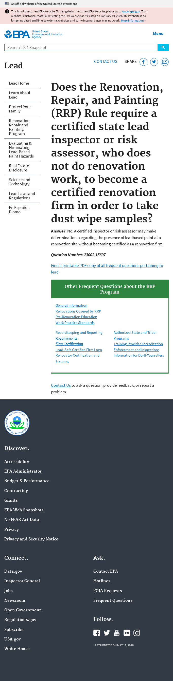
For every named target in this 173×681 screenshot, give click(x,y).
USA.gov (12, 639)
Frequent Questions (112, 600)
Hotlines (101, 581)
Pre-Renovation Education (76, 316)
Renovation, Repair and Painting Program (19, 127)
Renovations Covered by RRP (78, 311)
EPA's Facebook (96, 633)
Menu (158, 33)
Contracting (16, 491)
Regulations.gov (20, 620)
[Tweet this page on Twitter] (154, 62)
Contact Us (105, 61)
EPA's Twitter (106, 633)
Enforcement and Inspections (136, 349)
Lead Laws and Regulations (22, 196)
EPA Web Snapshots (24, 510)
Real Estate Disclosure (19, 168)
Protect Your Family (20, 109)
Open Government (22, 610)
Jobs (8, 591)
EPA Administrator (23, 471)
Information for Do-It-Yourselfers (139, 355)
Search (163, 47)
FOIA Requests (107, 591)
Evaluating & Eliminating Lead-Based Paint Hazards (21, 149)
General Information (71, 305)
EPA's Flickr (127, 633)
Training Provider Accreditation (138, 343)
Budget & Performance (26, 481)
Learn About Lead (19, 95)
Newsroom (14, 600)
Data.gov (13, 571)
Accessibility (16, 462)
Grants (11, 500)
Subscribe (14, 630)
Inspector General (22, 581)
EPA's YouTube (116, 633)
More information (132, 20)
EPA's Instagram (136, 633)
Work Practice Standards (75, 322)
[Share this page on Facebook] (143, 62)
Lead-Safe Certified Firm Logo (79, 349)
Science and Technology (19, 182)
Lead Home (19, 83)
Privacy (11, 530)
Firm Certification (69, 343)
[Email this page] (165, 62)
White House (17, 649)
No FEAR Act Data (21, 520)
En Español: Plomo (19, 210)
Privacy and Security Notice (31, 539)
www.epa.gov (131, 11)
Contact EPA (105, 571)
